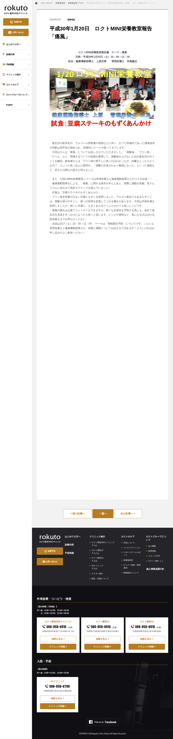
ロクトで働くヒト (155, 561)
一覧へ (103, 513)
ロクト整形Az (96, 559)
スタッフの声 (153, 556)
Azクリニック (96, 567)
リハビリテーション (131, 548)
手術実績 (69, 553)
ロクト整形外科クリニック (102, 544)
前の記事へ (77, 513)
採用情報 (151, 551)
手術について (128, 543)
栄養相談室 (127, 560)
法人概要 (151, 546)
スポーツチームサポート (131, 553)
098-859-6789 (57, 686)
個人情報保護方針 (155, 569)
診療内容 (69, 544)
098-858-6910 (58, 626)
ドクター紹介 (96, 573)
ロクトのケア (128, 536)
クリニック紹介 (97, 536)
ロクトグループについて (156, 538)
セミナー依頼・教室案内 (131, 566)
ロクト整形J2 (96, 552)
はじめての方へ (72, 536)
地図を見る (58, 639)
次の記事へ (128, 513)
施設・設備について (99, 578)
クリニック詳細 (58, 646)
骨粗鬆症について (130, 573)
